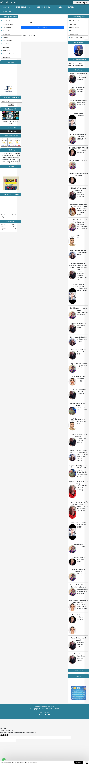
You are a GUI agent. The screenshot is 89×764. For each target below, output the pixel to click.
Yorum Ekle (42, 27)
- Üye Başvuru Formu (75, 63)
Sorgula (10, 104)
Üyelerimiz (4, 37)
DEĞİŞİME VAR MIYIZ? (78, 419)
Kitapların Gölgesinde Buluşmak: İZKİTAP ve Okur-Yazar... (82, 275)
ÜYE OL (14, 2)
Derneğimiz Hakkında (7, 21)
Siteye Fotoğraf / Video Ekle (76, 37)
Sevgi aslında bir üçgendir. (78, 364)
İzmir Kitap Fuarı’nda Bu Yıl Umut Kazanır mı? (82, 226)
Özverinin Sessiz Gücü (78, 350)
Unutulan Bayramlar (78, 87)
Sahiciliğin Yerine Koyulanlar (78, 160)
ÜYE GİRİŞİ (4, 2)
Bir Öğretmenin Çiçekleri (78, 337)
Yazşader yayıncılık (74, 21)
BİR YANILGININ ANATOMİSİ (78, 148)
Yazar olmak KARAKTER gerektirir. (81, 658)
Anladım (78, 762)
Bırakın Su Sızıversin (78, 615)
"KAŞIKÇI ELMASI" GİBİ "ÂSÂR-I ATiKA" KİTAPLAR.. (82, 508)
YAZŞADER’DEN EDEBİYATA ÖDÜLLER (81, 441)
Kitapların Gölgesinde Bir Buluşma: (81, 78)
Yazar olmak (78, 654)
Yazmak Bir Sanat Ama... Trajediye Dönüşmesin (82, 591)
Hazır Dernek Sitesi (44, 712)
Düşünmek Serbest (78, 557)
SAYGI (78, 235)
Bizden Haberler (73, 34)
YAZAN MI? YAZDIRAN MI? (78, 135)
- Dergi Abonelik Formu (76, 65)
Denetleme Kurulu (6, 30)
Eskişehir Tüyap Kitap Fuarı (78, 73)
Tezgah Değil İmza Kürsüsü (78, 100)
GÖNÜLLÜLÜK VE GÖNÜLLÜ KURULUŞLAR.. (82, 488)
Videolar (71, 30)
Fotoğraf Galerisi (74, 27)
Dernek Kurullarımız (7, 54)
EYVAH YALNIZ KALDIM (78, 523)
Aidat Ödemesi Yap (6, 40)
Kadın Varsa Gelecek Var (78, 389)
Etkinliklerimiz (5, 50)
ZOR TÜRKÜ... (78, 544)
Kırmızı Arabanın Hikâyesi (78, 250)
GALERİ (59, 7)
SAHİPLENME (78, 114)
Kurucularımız (5, 34)
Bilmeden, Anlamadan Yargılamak (80, 194)
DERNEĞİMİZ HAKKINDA (22, 7)
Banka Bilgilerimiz (6, 44)
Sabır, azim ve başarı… (78, 323)
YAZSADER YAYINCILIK (44, 7)
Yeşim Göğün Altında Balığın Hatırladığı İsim (82, 606)
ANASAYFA (6, 7)
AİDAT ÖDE (7, 12)
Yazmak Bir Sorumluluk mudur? (80, 644)
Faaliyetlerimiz (5, 57)
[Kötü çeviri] (6, 735)
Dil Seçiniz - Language (81, 3)
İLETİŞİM (71, 7)
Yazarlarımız (5, 47)
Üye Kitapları (73, 24)
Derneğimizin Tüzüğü (7, 24)
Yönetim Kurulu (6, 27)
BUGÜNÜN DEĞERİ (78, 377)
